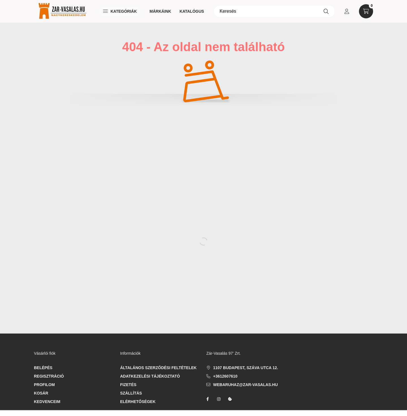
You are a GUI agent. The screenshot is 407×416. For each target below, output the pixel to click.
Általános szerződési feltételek (158, 367)
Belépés (43, 367)
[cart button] (366, 11)
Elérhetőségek (137, 401)
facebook (207, 399)
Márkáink (160, 11)
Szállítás (131, 393)
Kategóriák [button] (120, 11)
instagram (218, 399)
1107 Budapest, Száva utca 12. (245, 367)
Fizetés (128, 384)
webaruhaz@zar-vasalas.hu (245, 384)
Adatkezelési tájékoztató (150, 376)
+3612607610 (225, 376)
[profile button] (347, 11)
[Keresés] (274, 11)
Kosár (41, 393)
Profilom (44, 384)
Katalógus (191, 11)
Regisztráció (49, 376)
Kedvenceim (47, 401)
